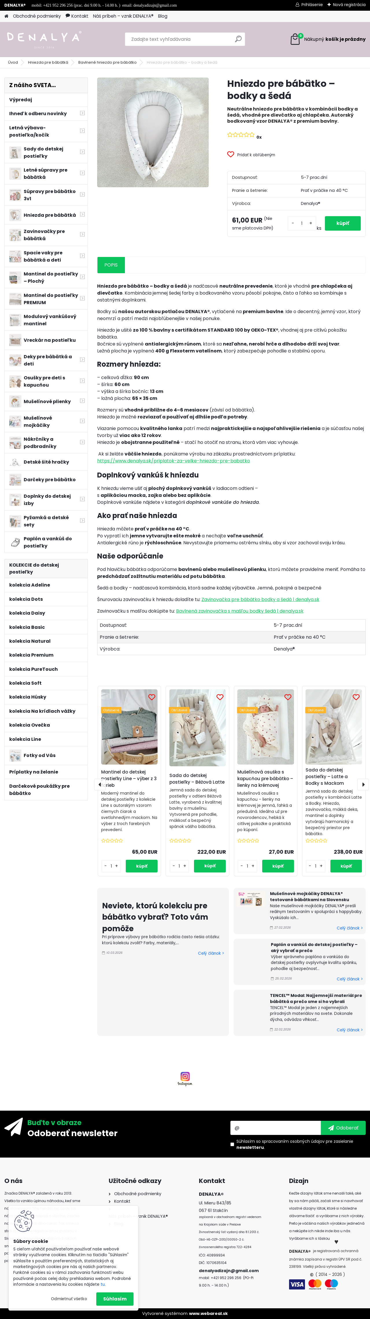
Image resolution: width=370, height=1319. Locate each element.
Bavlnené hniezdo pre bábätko (107, 62)
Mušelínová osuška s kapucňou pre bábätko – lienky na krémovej (265, 778)
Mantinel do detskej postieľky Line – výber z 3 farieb (129, 778)
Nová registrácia (349, 5)
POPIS (111, 265)
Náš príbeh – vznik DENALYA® (123, 16)
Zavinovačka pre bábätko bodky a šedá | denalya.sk (260, 599)
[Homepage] (6, 16)
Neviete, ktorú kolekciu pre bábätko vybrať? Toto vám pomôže (155, 917)
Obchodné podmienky (37, 16)
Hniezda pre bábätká (48, 62)
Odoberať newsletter (72, 1132)
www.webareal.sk (208, 1313)
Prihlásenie (312, 5)
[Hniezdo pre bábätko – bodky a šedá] (153, 132)
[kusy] (301, 223)
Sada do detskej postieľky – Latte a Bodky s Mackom (327, 776)
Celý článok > (211, 953)
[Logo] (44, 39)
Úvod (13, 62)
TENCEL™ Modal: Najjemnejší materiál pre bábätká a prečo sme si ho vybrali (316, 999)
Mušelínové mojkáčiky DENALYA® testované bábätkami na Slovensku (309, 897)
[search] (238, 41)
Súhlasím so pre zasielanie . (294, 1144)
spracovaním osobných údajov (293, 1141)
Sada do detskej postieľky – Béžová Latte (197, 778)
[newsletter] (343, 1127)
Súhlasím (115, 1299)
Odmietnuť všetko (69, 1299)
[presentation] (100, 784)
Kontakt (77, 16)
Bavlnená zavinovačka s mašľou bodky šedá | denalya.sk (240, 611)
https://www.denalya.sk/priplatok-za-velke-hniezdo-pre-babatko (176, 461)
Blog (162, 16)
